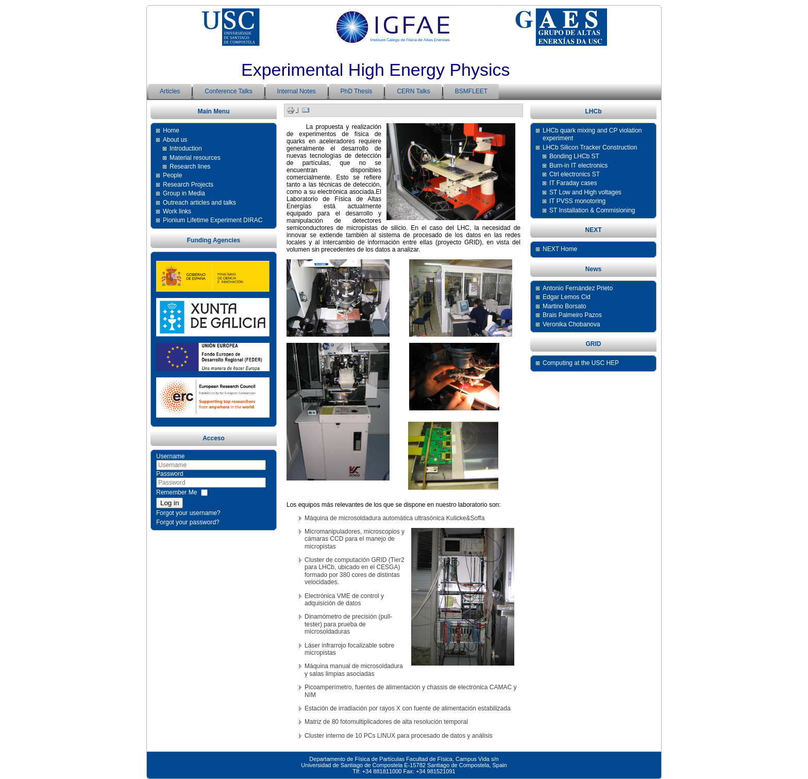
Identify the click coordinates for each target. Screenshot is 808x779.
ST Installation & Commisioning (592, 210)
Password (169, 473)
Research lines (190, 166)
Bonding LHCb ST (574, 156)
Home (171, 130)
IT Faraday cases (573, 183)
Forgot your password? (188, 522)
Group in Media (184, 193)
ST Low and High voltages (585, 192)
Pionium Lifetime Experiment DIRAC (212, 220)
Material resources (195, 157)
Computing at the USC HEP (581, 363)
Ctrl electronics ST (574, 174)
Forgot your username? (188, 513)
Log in (169, 503)
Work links (177, 211)
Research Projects (188, 184)
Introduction (186, 148)
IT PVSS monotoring (577, 201)
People (172, 175)
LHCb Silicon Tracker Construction (590, 147)
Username (170, 456)
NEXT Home (560, 249)
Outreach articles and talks (199, 202)
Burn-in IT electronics (578, 165)
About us (175, 139)
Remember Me (176, 492)
